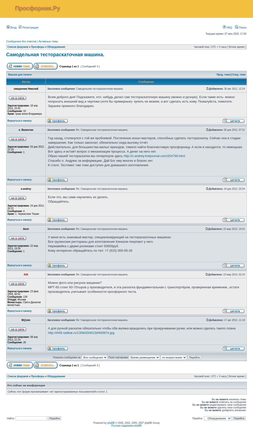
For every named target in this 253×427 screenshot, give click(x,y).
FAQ (227, 27)
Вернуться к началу (19, 120)
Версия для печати (20, 74)
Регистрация (28, 27)
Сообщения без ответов (21, 41)
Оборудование (56, 47)
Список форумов (17, 47)
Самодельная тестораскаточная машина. (55, 54)
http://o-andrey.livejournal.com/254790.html (154, 156)
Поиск (240, 27)
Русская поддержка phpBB (126, 425)
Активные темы (48, 41)
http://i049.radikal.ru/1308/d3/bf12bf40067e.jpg (81, 333)
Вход (12, 27)
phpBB (111, 423)
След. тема (238, 74)
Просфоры (37, 47)
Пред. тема (223, 74)
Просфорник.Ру (37, 8)
